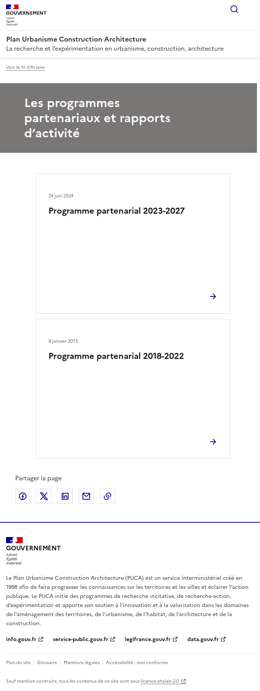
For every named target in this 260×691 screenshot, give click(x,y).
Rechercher (234, 9)
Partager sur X (43, 496)
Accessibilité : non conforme (137, 662)
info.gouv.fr (21, 639)
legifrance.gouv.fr (148, 639)
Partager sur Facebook (22, 496)
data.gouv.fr (203, 639)
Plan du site (18, 662)
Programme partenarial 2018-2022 (116, 356)
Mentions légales (82, 662)
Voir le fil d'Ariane (25, 67)
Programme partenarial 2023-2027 (116, 211)
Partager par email (86, 496)
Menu (249, 9)
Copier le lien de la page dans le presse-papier (107, 496)
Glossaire (47, 662)
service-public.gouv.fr (80, 639)
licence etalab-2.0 (160, 681)
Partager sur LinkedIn (65, 496)
